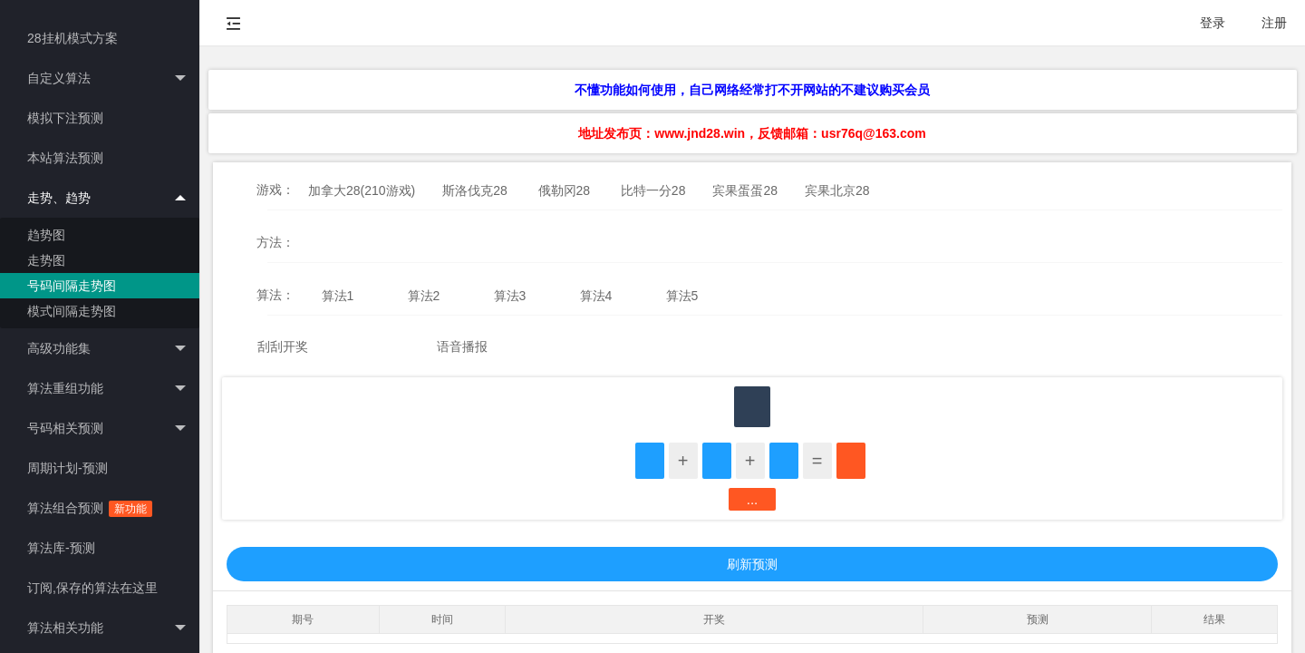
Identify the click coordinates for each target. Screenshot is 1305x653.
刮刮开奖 (282, 346)
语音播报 (462, 346)
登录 (1212, 22)
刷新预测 (752, 564)
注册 (1274, 22)
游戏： (275, 189)
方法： (275, 242)
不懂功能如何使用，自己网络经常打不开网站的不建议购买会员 (752, 90)
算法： (275, 295)
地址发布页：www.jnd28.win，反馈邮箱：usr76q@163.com (751, 133)
